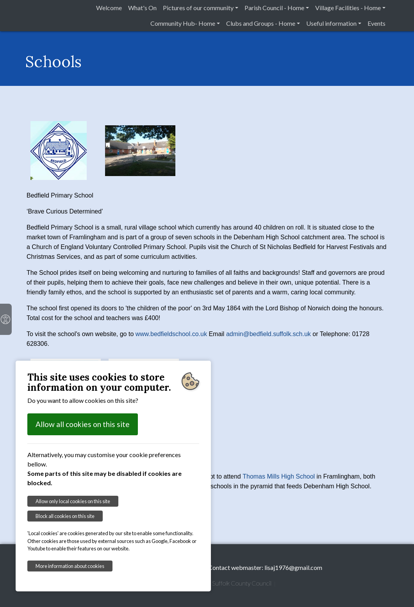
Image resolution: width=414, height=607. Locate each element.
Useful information (331, 23)
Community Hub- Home (182, 23)
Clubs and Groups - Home (260, 23)
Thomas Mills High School (279, 476)
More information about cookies (70, 566)
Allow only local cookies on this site (73, 501)
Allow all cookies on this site (83, 424)
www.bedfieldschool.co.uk (171, 334)
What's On (142, 7)
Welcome (109, 7)
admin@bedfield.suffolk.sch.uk (268, 334)
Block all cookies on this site (65, 516)
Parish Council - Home (274, 7)
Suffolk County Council (241, 583)
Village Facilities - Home (348, 7)
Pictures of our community (198, 7)
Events (376, 23)
